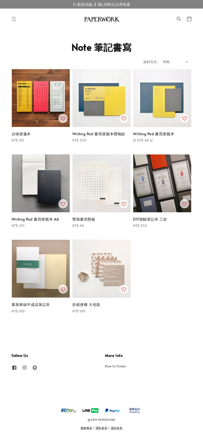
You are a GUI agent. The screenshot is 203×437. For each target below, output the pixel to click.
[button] (14, 19)
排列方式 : (150, 62)
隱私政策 (102, 428)
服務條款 (86, 428)
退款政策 (117, 428)
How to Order (115, 366)
